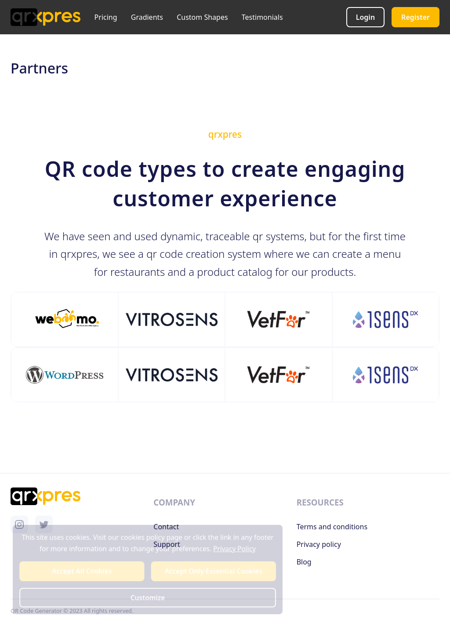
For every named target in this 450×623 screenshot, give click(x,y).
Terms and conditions (332, 526)
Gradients (147, 17)
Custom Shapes (202, 17)
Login (365, 17)
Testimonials (262, 17)
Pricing (105, 17)
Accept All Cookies (82, 571)
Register (415, 17)
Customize (148, 597)
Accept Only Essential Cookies (212, 571)
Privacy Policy (234, 548)
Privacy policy (319, 544)
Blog (304, 562)
